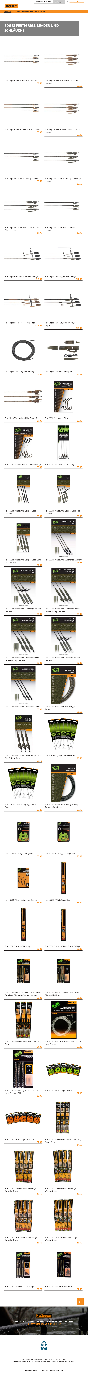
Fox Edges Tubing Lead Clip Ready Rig (22, 418)
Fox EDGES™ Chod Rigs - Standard (20, 1139)
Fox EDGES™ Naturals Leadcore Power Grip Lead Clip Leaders (22, 659)
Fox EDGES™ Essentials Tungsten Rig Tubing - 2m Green (61, 805)
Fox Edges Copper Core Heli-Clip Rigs (21, 276)
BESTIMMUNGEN (31, 1370)
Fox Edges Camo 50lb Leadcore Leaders (22, 129)
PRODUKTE (7, 12)
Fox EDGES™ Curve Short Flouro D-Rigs (62, 946)
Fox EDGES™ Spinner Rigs (56, 418)
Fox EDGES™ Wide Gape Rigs (57, 900)
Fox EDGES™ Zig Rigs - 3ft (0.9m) (19, 853)
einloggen (59, 2)
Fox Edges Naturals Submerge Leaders (22, 178)
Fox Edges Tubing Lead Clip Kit (58, 371)
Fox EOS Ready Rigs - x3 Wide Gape (60, 755)
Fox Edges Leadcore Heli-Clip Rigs (20, 322)
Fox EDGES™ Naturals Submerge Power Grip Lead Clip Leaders (62, 610)
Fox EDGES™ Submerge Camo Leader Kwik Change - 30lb (21, 1091)
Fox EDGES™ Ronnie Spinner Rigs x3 (21, 900)
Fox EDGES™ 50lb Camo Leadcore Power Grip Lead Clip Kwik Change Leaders (23, 994)
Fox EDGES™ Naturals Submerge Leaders (63, 559)
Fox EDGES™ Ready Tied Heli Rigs (19, 1286)
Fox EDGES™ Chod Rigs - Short (58, 1090)
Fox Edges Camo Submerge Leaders (21, 80)
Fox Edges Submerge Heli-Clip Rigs (60, 276)
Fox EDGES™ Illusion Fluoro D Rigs (60, 464)
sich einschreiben (77, 2)
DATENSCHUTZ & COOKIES (52, 1370)
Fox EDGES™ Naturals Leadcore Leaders (23, 706)
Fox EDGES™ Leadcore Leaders (58, 1286)
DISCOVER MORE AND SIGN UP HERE (44, 1324)
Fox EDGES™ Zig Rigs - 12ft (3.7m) (60, 853)
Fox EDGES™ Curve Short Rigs (18, 946)
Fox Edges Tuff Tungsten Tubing (19, 371)
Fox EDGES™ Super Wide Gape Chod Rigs (23, 464)
